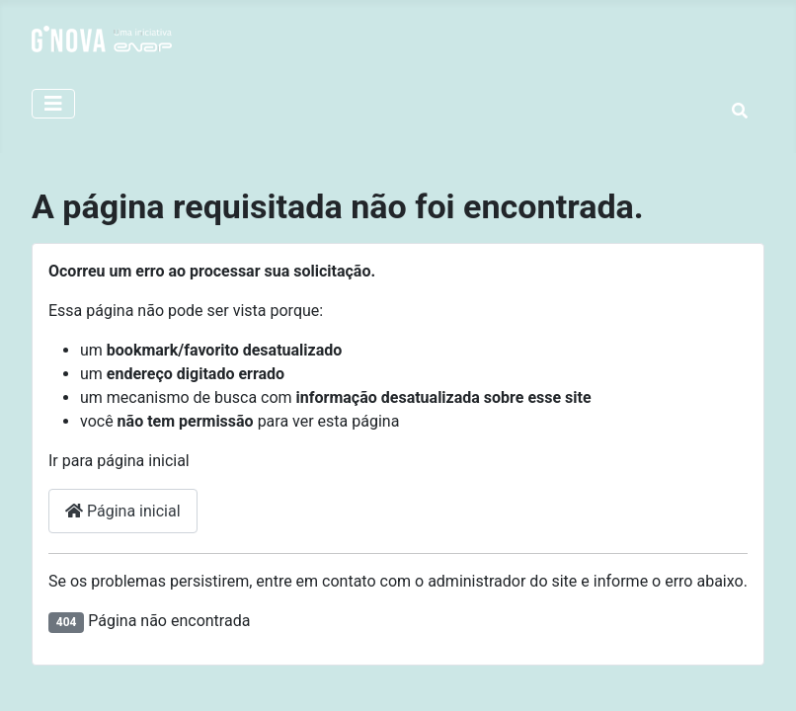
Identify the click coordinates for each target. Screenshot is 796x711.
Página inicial (123, 511)
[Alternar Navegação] (53, 103)
